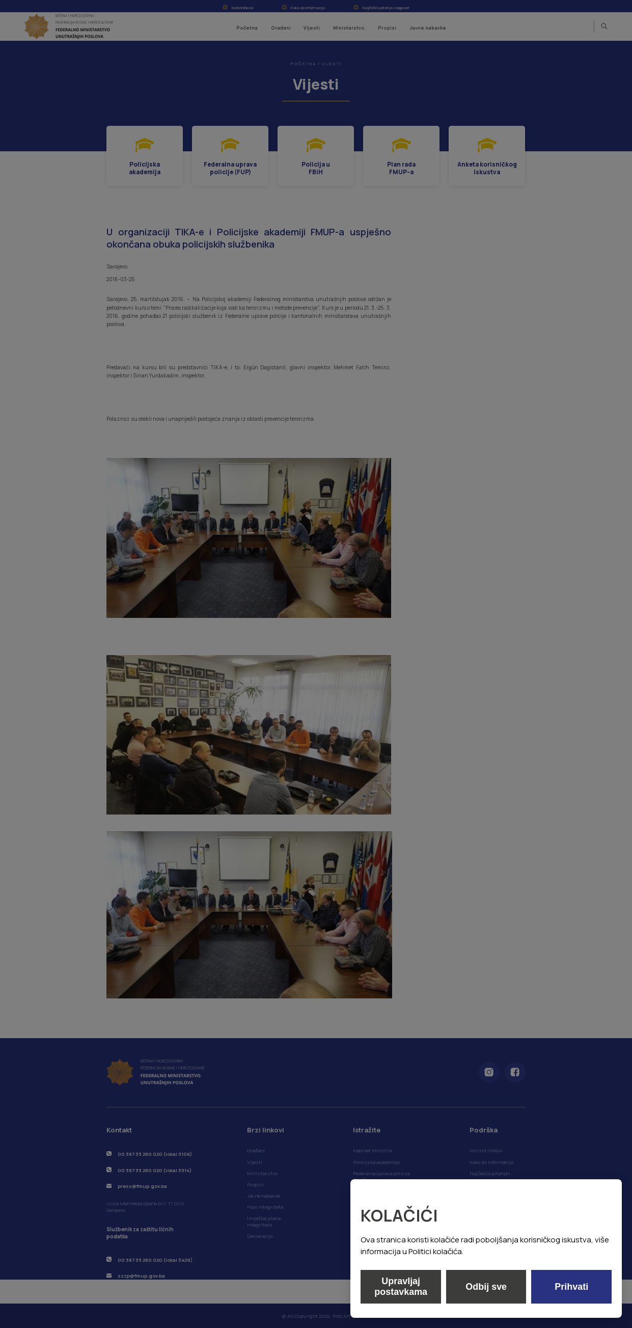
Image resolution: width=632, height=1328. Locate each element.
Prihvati (571, 1287)
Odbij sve (486, 1287)
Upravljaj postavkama (400, 1286)
